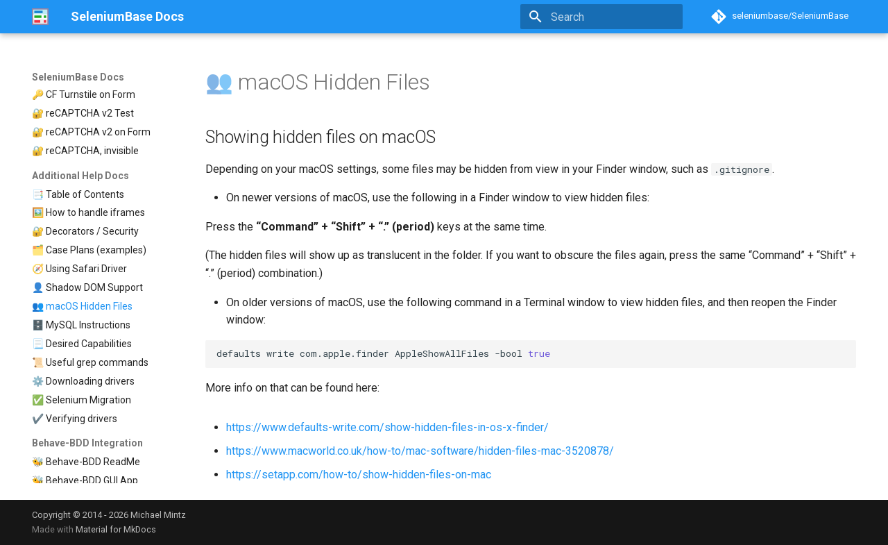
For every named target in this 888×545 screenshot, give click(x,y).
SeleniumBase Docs (78, 77)
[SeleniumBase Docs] (40, 17)
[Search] (601, 16)
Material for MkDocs (116, 529)
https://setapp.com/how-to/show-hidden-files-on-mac (358, 474)
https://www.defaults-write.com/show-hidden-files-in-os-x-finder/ (387, 427)
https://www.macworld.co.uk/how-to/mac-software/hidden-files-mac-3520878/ (420, 451)
